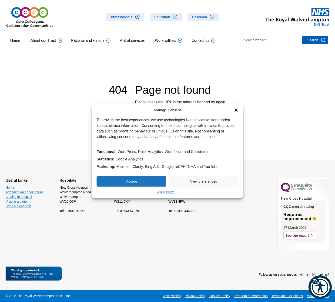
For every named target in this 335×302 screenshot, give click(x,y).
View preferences (203, 181)
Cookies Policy (219, 296)
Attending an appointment (24, 192)
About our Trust (46, 40)
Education (162, 17)
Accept (131, 181)
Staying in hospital (19, 197)
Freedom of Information (251, 296)
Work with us (168, 40)
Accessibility (172, 296)
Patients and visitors (91, 40)
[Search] (315, 40)
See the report (297, 235)
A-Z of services (132, 40)
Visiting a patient (17, 201)
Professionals (121, 17)
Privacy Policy (195, 296)
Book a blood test (18, 206)
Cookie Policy (165, 192)
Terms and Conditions (287, 296)
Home (15, 40)
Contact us (203, 40)
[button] (236, 110)
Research (199, 17)
